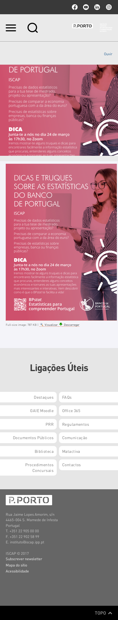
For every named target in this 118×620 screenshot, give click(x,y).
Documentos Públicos (33, 437)
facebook (75, 7)
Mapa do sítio (16, 564)
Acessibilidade (17, 570)
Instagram (108, 7)
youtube (86, 7)
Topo (103, 613)
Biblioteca (44, 451)
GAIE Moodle (42, 410)
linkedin (97, 7)
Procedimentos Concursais (39, 467)
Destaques (44, 397)
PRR (50, 424)
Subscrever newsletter (24, 558)
